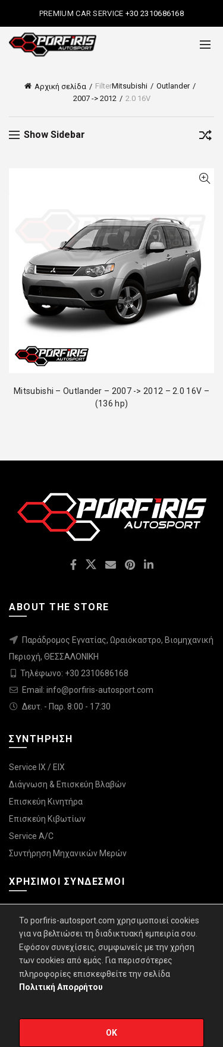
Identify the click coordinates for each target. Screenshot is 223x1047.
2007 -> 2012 (95, 98)
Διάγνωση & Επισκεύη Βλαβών (67, 784)
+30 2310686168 (154, 13)
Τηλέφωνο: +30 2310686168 (74, 673)
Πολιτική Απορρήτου (61, 987)
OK (112, 1032)
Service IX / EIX (37, 767)
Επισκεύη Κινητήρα (46, 801)
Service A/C (31, 836)
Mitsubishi (129, 85)
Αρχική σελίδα (60, 86)
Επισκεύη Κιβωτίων (47, 819)
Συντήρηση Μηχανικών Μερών (68, 853)
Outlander (173, 85)
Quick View (204, 178)
